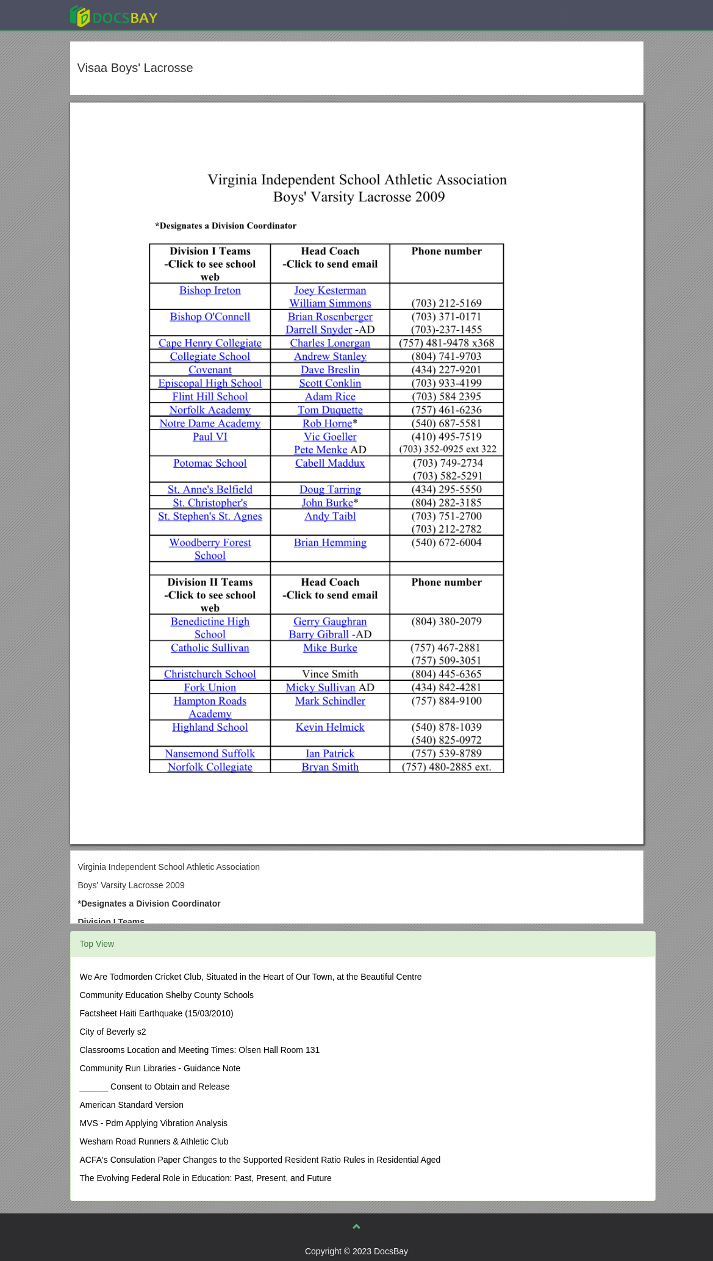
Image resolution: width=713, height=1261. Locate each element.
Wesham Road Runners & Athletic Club (154, 1141)
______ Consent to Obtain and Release (155, 1086)
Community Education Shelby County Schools (167, 995)
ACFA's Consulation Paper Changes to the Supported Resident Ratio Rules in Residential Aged (260, 1160)
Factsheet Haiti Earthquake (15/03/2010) (157, 1013)
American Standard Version (132, 1105)
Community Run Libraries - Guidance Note (160, 1068)
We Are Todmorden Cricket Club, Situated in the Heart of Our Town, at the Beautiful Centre (251, 977)
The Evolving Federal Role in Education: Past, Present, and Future (206, 1178)
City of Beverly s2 (113, 1031)
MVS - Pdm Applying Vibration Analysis (154, 1123)
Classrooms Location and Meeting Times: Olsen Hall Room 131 (200, 1050)
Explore (205, 15)
